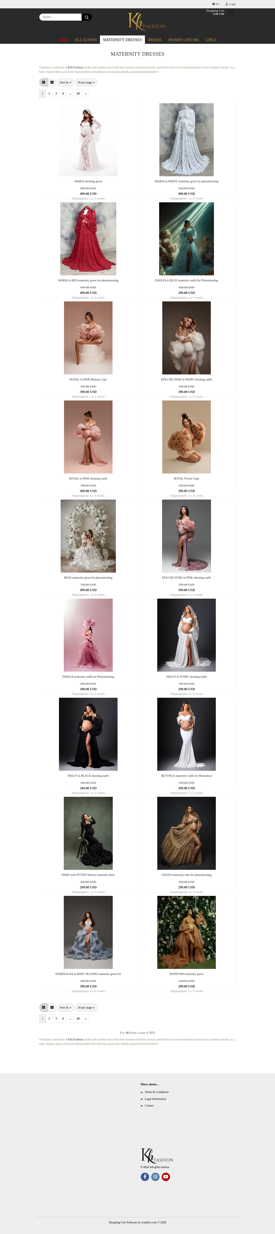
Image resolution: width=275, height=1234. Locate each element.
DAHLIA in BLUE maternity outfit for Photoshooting (186, 280)
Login (231, 4)
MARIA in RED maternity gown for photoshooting (88, 280)
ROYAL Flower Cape (186, 478)
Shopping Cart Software (123, 1222)
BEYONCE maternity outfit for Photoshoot (186, 775)
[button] (43, 82)
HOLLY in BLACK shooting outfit (88, 775)
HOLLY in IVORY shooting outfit (186, 676)
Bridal (155, 40)
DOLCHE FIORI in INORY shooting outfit (186, 379)
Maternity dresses (122, 40)
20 (78, 93)
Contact (149, 1105)
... (70, 93)
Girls (210, 40)
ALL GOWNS (86, 40)
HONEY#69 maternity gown (186, 974)
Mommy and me (183, 40)
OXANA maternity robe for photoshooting (187, 874)
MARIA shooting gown (88, 181)
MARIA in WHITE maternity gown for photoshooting (186, 181)
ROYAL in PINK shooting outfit (88, 478)
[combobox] (65, 82)
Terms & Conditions (157, 1092)
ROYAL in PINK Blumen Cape (88, 379)
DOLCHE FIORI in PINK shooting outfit (186, 577)
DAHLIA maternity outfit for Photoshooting (88, 676)
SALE (64, 40)
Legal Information (155, 1099)
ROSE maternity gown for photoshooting (88, 577)
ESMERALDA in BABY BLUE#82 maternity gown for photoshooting (88, 974)
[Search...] (87, 17)
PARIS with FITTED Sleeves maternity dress (88, 874)
